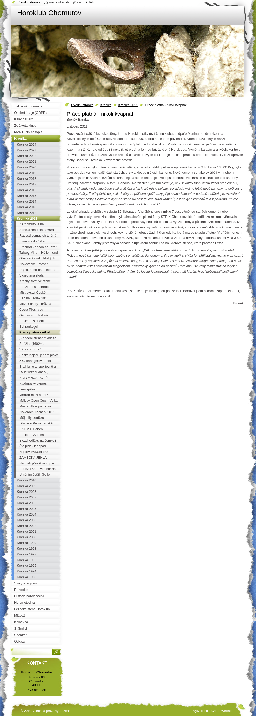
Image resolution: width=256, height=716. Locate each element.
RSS (79, 2)
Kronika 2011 (128, 105)
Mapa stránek (59, 2)
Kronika (105, 105)
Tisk (91, 2)
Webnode (228, 711)
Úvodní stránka (82, 105)
